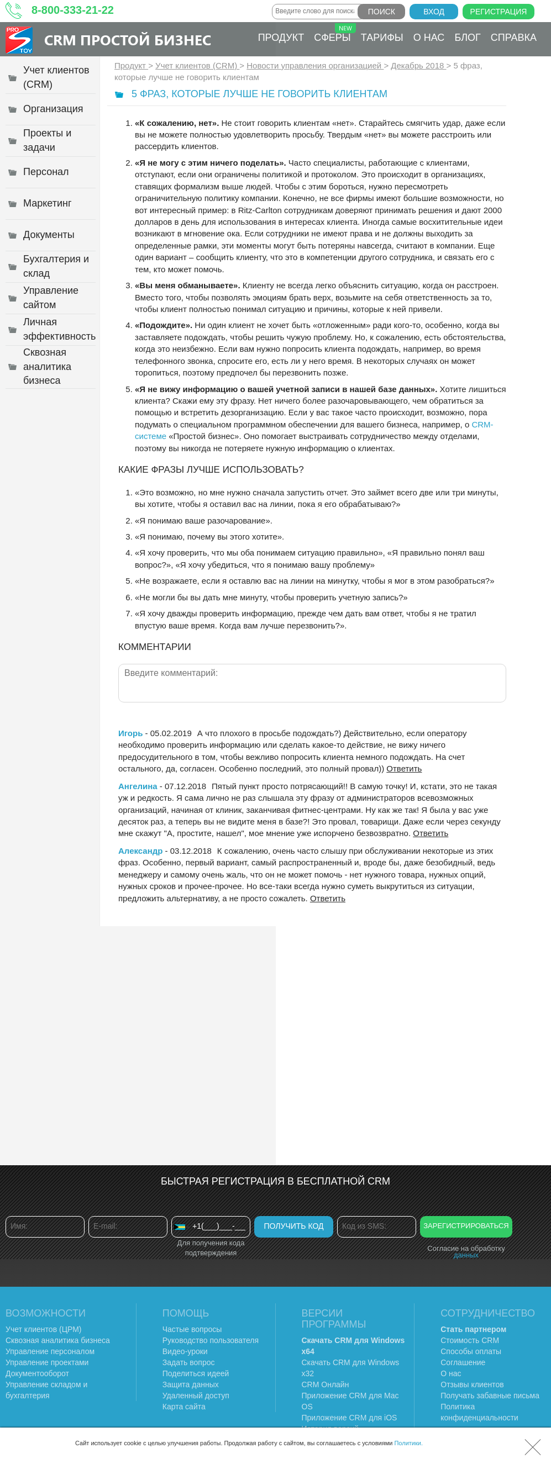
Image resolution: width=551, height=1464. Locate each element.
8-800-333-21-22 (73, 10)
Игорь (130, 733)
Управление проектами (47, 1362)
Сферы (335, 33)
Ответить (404, 768)
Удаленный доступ (195, 1395)
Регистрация (498, 11)
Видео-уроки (185, 1351)
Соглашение (462, 1362)
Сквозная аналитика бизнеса (58, 1340)
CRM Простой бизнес (127, 39)
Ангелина (138, 786)
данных (466, 1255)
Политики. (408, 1443)
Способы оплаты (470, 1351)
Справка (514, 37)
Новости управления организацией (315, 65)
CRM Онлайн (325, 1384)
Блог (467, 37)
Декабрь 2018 (418, 65)
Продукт (281, 37)
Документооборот (37, 1373)
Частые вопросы (192, 1329)
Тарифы (382, 37)
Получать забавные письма (489, 1395)
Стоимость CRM (469, 1340)
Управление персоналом (50, 1351)
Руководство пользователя (210, 1340)
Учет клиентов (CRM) (197, 65)
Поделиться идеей (195, 1373)
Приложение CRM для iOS (349, 1417)
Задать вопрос (188, 1362)
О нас (429, 37)
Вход (433, 11)
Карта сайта (184, 1406)
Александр (140, 850)
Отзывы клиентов (471, 1384)
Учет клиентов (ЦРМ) (44, 1329)
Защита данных (190, 1384)
